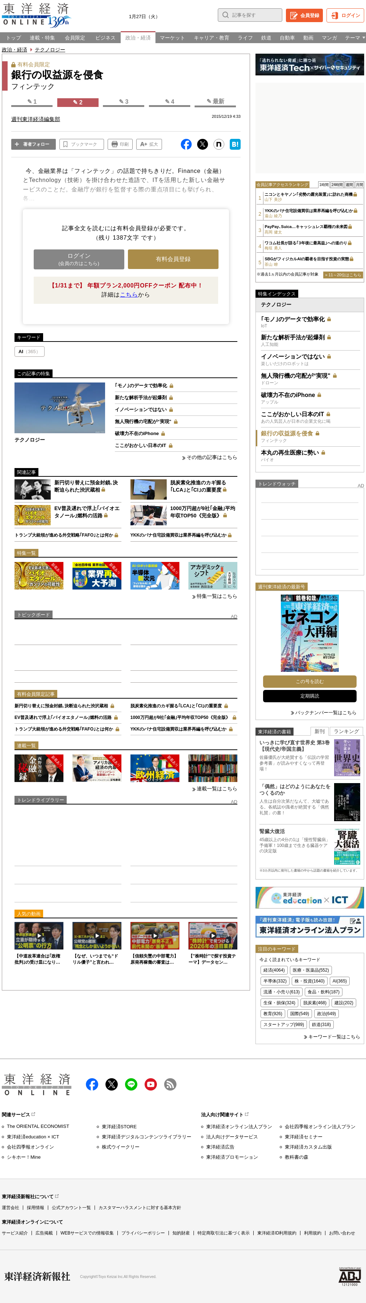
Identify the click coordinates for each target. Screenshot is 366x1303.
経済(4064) (274, 970)
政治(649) (326, 1013)
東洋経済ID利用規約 (276, 1233)
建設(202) (343, 1002)
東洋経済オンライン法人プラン (239, 1126)
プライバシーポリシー (143, 1233)
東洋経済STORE (119, 1126)
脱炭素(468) (315, 1002)
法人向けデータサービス (232, 1136)
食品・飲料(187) (324, 991)
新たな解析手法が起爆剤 (141, 397)
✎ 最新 (215, 101)
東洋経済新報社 (37, 1276)
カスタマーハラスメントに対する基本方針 (140, 1207)
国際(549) (299, 1013)
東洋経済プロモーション (232, 1157)
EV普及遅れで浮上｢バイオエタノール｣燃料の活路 (63, 717)
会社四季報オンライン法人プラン (320, 1126)
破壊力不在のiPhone (137, 433)
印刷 (124, 144)
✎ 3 (123, 102)
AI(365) (340, 981)
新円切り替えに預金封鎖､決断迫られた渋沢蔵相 (61, 705)
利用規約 (312, 1233)
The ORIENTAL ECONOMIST (38, 1126)
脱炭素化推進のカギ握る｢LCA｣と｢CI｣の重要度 (176, 705)
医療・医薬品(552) (311, 970)
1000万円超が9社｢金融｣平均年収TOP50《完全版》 (180, 717)
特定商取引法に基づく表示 (223, 1233)
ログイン (350, 15)
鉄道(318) (321, 1024)
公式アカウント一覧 (71, 1207)
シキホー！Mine (24, 1157)
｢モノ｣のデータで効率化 (141, 385)
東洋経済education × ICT (33, 1136)
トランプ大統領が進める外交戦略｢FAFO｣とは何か (63, 535)
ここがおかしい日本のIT (140, 445)
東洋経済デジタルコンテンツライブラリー (146, 1136)
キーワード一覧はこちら (334, 1036)
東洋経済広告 (220, 1147)
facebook (92, 1084)
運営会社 (10, 1207)
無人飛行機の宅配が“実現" (143, 421)
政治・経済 (14, 50)
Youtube (151, 1084)
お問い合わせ (342, 1233)
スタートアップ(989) (283, 1024)
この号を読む (310, 681)
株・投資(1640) (310, 981)
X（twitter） (111, 1084)
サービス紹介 (15, 1233)
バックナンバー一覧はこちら (326, 712)
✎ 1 (32, 102)
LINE (131, 1084)
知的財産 (181, 1233)
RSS (170, 1084)
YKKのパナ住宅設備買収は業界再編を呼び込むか (178, 535)
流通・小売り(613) (281, 991)
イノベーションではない (141, 409)
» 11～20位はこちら (343, 275)
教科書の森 (296, 1157)
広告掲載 (44, 1233)
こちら (129, 294)
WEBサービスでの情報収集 (87, 1233)
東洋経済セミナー (304, 1136)
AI (29, 351)
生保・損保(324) (279, 1002)
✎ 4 (169, 102)
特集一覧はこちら (217, 596)
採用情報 (35, 1207)
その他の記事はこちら (212, 457)
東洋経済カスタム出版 (308, 1147)
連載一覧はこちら (217, 788)
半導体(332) (275, 981)
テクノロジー (50, 50)
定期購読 (309, 696)
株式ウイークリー (121, 1147)
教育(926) (272, 1013)
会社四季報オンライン (30, 1147)
